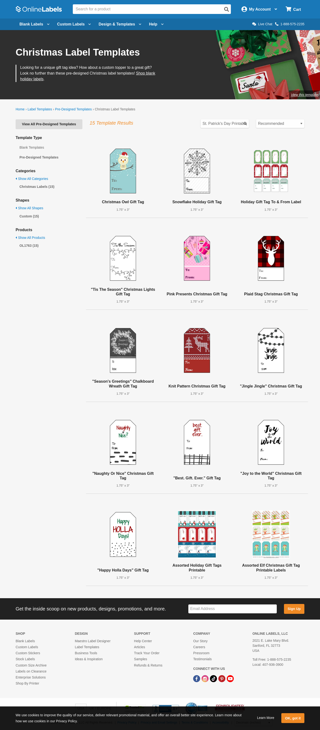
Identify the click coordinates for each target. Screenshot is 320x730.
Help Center (143, 641)
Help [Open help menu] (156, 24)
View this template (304, 95)
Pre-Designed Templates (73, 109)
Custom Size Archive (31, 665)
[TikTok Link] (214, 678)
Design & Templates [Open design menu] (119, 24)
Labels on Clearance (31, 671)
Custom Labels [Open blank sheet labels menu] (74, 24)
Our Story (200, 641)
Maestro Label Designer (93, 641)
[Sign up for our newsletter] (232, 608)
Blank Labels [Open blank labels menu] (34, 24)
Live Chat (262, 24)
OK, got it (293, 718)
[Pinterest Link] (222, 678)
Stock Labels (25, 659)
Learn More (265, 718)
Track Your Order (147, 653)
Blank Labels (25, 641)
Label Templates (40, 109)
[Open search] (226, 9)
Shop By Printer (27, 683)
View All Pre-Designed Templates (49, 124)
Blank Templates (31, 147)
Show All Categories (32, 179)
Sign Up (294, 609)
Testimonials (202, 659)
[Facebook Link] (197, 678)
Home (20, 109)
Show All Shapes (29, 208)
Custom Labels (27, 647)
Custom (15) (29, 216)
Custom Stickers (28, 653)
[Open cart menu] (293, 9)
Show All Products (30, 238)
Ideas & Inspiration (89, 659)
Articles (139, 647)
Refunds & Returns (148, 665)
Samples (140, 659)
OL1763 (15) (28, 246)
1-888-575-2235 (289, 24)
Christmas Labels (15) (37, 187)
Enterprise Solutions (31, 677)
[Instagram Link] (205, 678)
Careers (199, 647)
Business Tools (86, 653)
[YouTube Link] (230, 678)
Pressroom (201, 653)
